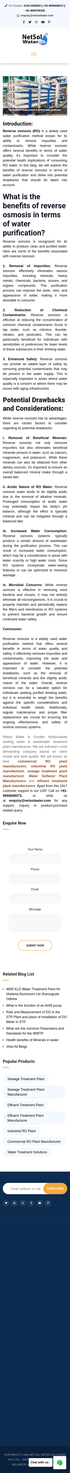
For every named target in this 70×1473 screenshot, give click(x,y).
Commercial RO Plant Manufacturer (34, 1141)
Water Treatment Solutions (27, 1152)
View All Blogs (16, 1046)
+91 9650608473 (53, 5)
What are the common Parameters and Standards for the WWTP (35, 1031)
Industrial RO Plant (21, 1131)
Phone (35, 869)
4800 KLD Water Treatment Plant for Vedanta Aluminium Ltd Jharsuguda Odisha (33, 994)
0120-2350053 (32, 5)
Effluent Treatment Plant (25, 1105)
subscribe (55, 1188)
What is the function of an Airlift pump (34, 1005)
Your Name (35, 849)
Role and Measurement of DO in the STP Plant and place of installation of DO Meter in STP (36, 1017)
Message (35, 909)
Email (35, 889)
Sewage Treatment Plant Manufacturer (25, 1092)
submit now (35, 945)
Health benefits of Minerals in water (32, 1040)
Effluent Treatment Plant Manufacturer (25, 1118)
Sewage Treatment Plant (25, 1079)
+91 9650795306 (35, 10)
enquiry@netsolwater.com (37, 15)
